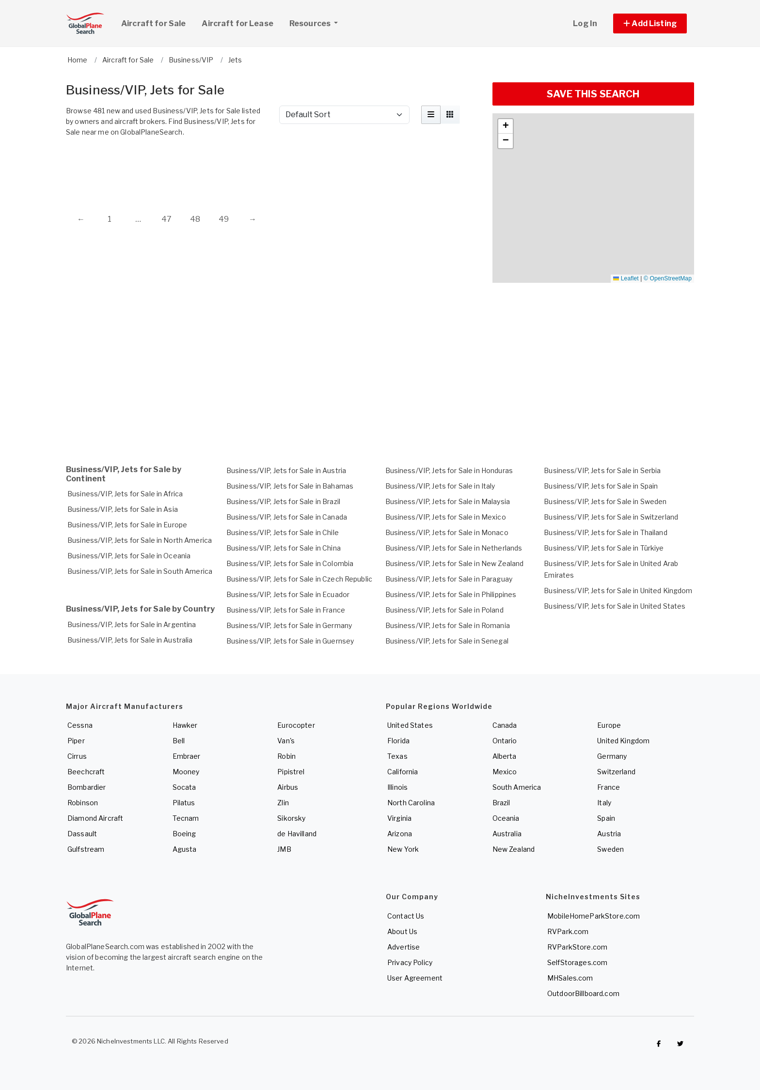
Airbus (287, 787)
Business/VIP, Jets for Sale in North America (139, 540)
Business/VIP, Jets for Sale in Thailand (605, 532)
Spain (606, 818)
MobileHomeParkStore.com (593, 916)
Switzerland (616, 772)
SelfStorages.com (577, 962)
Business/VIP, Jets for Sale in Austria (286, 470)
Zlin (283, 802)
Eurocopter (296, 725)
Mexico (504, 772)
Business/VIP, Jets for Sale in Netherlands (453, 548)
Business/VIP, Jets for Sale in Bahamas (289, 486)
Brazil (501, 802)
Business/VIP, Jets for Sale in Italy (440, 486)
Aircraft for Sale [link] (153, 23)
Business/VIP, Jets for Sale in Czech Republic (299, 579)
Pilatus (184, 802)
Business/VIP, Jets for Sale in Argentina (131, 624)
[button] (650, 23)
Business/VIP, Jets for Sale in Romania (447, 625)
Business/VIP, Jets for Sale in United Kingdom (618, 590)
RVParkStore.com (577, 947)
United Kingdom (623, 741)
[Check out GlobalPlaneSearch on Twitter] (680, 1043)
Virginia (399, 818)
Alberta (504, 756)
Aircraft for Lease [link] (237, 23)
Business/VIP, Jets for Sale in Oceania (128, 556)
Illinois (397, 787)
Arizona (399, 833)
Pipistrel (290, 772)
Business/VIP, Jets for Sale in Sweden (605, 501)
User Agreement (415, 978)
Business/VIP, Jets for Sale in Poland (444, 610)
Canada (504, 725)
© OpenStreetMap (668, 278)
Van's (286, 741)
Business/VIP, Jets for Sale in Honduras (449, 470)
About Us (402, 931)
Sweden (610, 849)
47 (166, 219)
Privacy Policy (409, 962)
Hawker (185, 725)
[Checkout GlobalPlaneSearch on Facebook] (658, 1043)
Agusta (185, 849)
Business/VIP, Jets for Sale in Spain (601, 486)
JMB (284, 849)
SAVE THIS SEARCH (593, 94)
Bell (179, 741)
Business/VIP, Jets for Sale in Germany (289, 625)
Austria (609, 833)
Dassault (82, 833)
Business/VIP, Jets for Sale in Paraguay (448, 579)
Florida (398, 741)
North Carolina (411, 802)
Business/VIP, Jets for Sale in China (283, 548)
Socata (184, 787)
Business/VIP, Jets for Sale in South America (139, 571)
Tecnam (186, 818)
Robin (286, 756)
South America (516, 787)
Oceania (506, 818)
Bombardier (86, 787)
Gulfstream (85, 849)
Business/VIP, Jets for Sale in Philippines (451, 594)
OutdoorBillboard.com (583, 993)
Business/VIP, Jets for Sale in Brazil (283, 501)
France (608, 787)
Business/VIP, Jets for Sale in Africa (125, 494)
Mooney (186, 772)
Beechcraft (86, 772)
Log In (585, 23)
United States (410, 725)
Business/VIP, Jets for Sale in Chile (282, 532)
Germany (612, 756)
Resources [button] (317, 22)
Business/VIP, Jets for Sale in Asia (122, 509)
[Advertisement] (273, 168)
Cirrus (77, 756)
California (402, 772)
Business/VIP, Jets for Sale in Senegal (446, 641)
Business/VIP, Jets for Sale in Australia (130, 640)
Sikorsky (291, 818)
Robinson (82, 802)
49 (224, 219)
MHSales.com (570, 978)
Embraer (187, 756)
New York (403, 849)
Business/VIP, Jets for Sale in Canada (286, 517)
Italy (604, 802)
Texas (397, 756)
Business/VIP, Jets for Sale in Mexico (445, 517)
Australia (507, 833)
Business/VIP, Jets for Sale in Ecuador (287, 594)
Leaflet (625, 278)
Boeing (184, 833)
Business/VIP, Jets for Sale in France (285, 610)
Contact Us (405, 916)
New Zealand (513, 849)
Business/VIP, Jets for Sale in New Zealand (454, 563)
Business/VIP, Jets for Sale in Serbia (602, 470)
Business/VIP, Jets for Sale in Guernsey (290, 641)
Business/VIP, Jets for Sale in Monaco (446, 532)
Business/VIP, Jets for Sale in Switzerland (611, 517)
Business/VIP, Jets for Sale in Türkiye (604, 548)
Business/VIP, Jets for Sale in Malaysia (447, 501)
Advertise (403, 947)
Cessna (80, 725)
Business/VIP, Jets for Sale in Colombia (289, 563)
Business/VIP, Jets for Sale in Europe (127, 525)
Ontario (504, 741)
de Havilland (297, 833)
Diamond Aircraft (95, 818)
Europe (609, 725)
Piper (76, 741)
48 (195, 219)
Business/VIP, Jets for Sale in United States (614, 606)
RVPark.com (567, 931)
